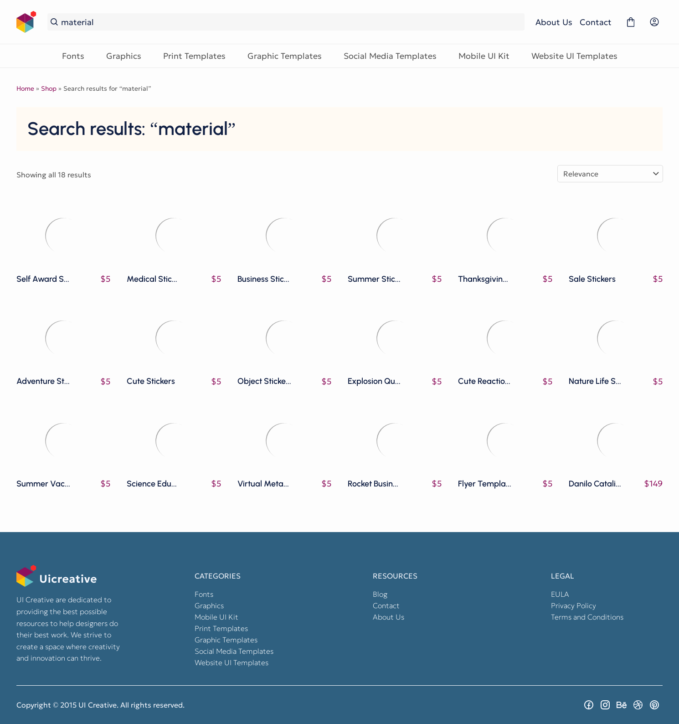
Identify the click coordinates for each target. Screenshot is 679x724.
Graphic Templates (284, 56)
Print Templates (194, 56)
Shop (49, 88)
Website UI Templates (574, 56)
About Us (553, 22)
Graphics (123, 56)
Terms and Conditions (587, 616)
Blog (380, 594)
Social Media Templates (390, 56)
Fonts (73, 56)
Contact (596, 22)
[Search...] (291, 22)
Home (25, 88)
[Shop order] (610, 173)
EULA (560, 594)
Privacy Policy (573, 605)
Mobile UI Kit (483, 56)
